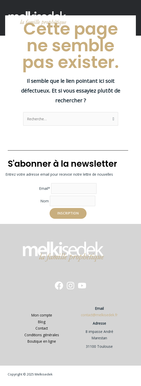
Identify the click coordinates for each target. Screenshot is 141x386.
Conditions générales (41, 334)
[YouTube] (82, 285)
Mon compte (41, 315)
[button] (133, 18)
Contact (41, 328)
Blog (41, 321)
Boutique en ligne (41, 341)
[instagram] (70, 285)
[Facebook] (59, 285)
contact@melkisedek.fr (99, 314)
